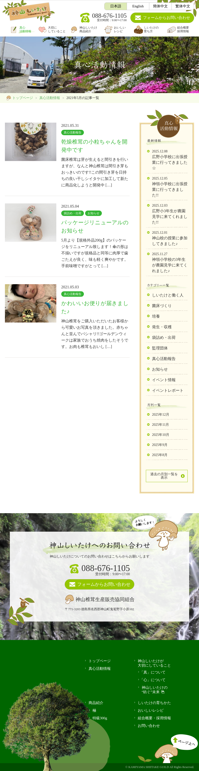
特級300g (99, 718)
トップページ (22, 98)
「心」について (153, 680)
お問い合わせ (166, 18)
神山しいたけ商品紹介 (88, 29)
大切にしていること (57, 29)
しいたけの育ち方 (151, 29)
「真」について (153, 672)
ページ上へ (176, 746)
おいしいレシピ (120, 29)
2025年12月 (160, 414)
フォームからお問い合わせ (103, 584)
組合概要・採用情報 (154, 718)
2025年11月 (160, 425)
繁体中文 (182, 6)
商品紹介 (96, 703)
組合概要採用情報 (183, 29)
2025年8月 (160, 455)
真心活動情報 (25, 29)
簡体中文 (160, 6)
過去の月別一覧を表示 (164, 475)
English (138, 6)
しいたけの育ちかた (154, 703)
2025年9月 (160, 445)
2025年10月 (160, 435)
